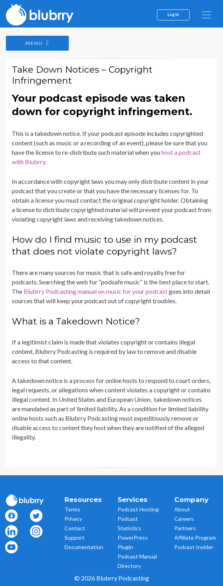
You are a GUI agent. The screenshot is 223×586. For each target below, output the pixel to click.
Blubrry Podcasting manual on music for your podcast (96, 291)
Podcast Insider (193, 547)
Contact (75, 528)
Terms (72, 509)
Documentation (84, 547)
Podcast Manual (137, 556)
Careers (184, 518)
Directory (129, 565)
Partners (185, 528)
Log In (173, 14)
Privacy (73, 518)
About (182, 509)
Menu (38, 43)
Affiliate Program (195, 537)
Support (75, 537)
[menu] (206, 14)
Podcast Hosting (138, 509)
